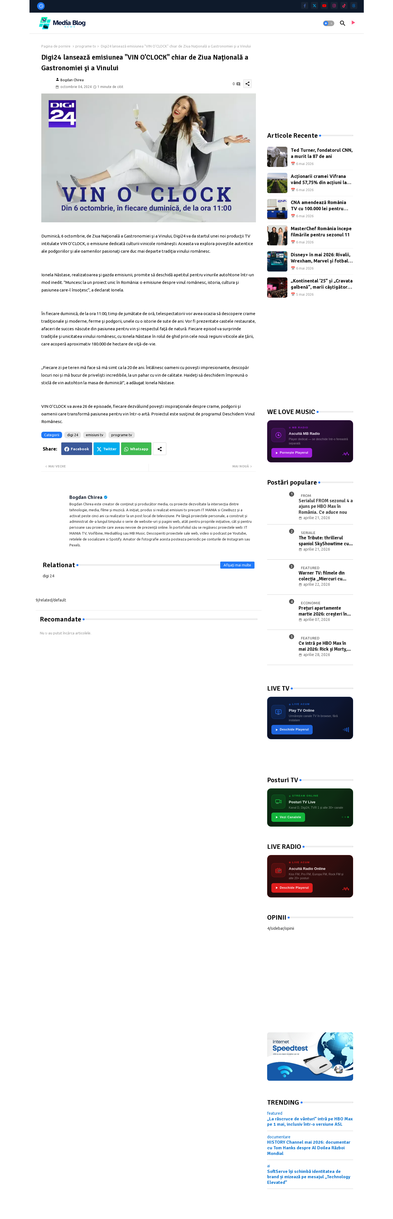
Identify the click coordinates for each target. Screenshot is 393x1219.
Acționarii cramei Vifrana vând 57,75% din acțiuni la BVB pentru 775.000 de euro (321, 180)
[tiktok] (343, 5)
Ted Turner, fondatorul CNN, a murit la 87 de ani (322, 153)
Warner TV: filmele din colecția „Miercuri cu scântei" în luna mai (322, 576)
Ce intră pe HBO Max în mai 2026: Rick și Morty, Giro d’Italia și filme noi (323, 646)
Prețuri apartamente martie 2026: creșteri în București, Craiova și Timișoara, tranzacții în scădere (323, 611)
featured (274, 1113)
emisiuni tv (94, 435)
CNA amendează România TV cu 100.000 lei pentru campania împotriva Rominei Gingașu (322, 206)
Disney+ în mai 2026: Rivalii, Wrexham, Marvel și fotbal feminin (320, 258)
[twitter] (314, 5)
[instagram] (334, 5)
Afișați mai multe (237, 565)
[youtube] (324, 5)
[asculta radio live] (352, 23)
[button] (328, 23)
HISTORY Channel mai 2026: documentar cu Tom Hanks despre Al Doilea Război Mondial (308, 1147)
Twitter (110, 449)
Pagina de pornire (56, 46)
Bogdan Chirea (86, 497)
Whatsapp (139, 449)
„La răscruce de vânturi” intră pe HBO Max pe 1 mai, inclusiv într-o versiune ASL (310, 1121)
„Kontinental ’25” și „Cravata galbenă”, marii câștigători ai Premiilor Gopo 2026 (322, 284)
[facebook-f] (304, 5)
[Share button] (159, 448)
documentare (278, 1137)
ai (268, 1166)
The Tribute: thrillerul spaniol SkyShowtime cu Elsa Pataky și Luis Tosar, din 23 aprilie (324, 541)
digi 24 (72, 435)
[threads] (353, 5)
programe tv (85, 46)
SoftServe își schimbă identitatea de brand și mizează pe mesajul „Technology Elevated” (308, 1177)
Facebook (80, 449)
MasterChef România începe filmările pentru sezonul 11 (321, 231)
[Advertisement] (309, 79)
